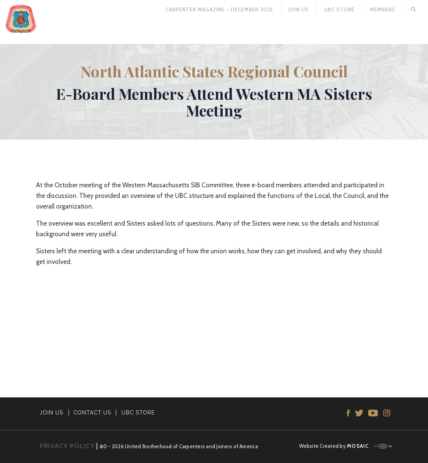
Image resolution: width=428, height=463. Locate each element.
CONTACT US (92, 413)
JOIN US (52, 413)
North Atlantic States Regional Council (214, 71)
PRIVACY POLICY (67, 446)
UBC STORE (138, 413)
